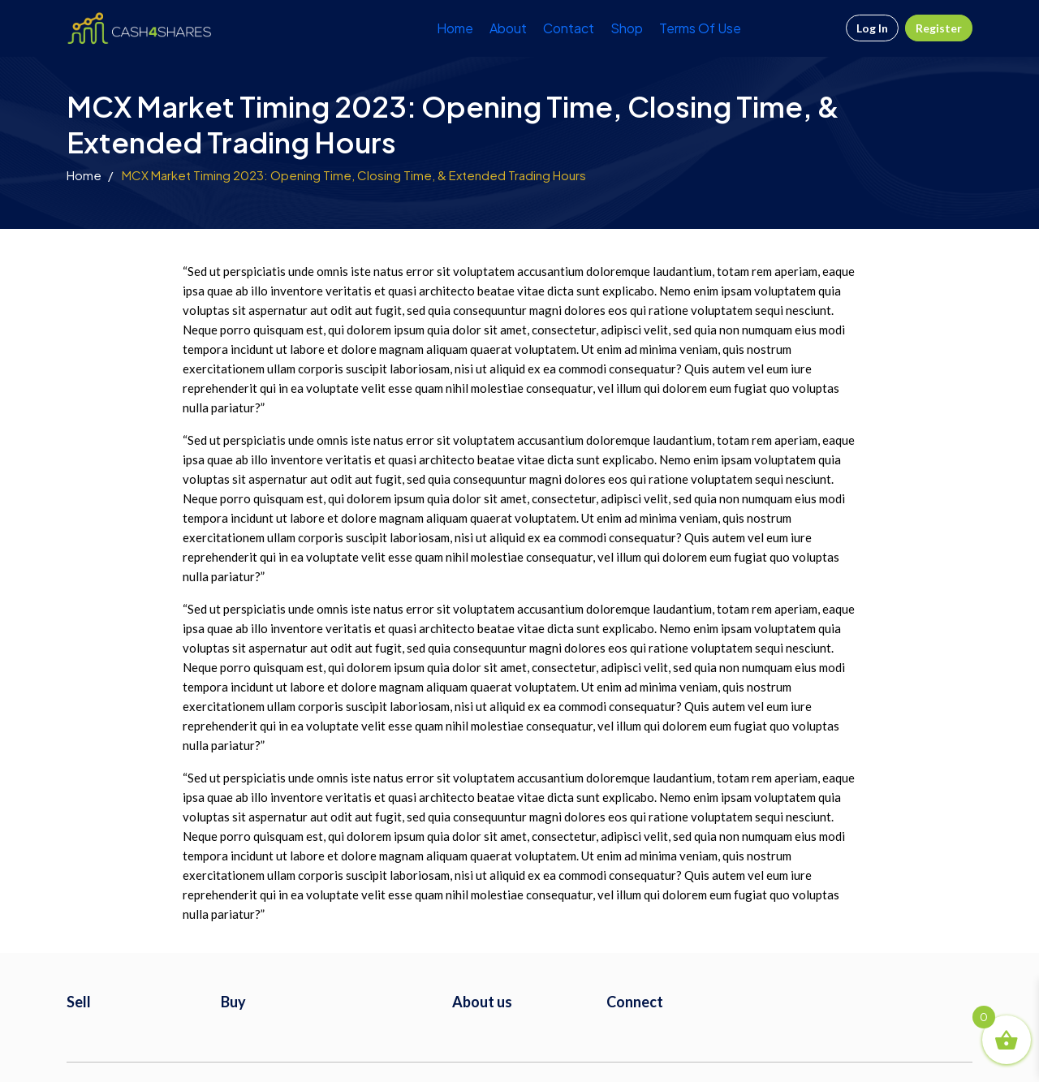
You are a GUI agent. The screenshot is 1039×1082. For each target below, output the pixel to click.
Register (939, 28)
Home (455, 28)
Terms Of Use (700, 28)
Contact (568, 28)
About (508, 28)
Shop (626, 28)
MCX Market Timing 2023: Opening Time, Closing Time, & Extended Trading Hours (354, 175)
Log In (872, 28)
